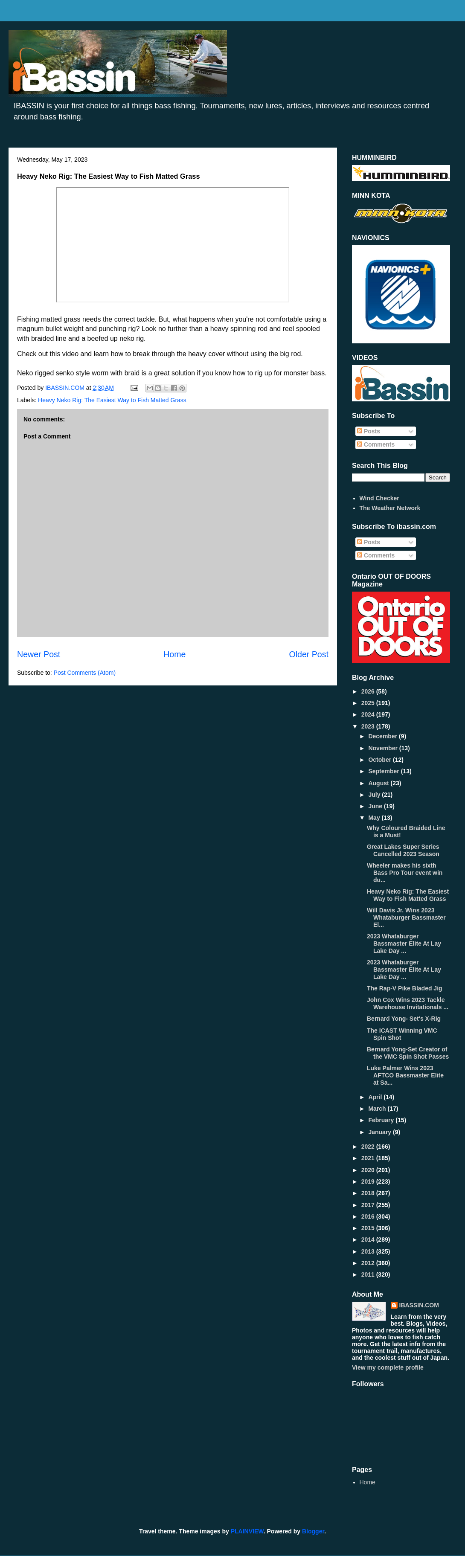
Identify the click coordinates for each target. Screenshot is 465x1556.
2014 (368, 1239)
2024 (368, 714)
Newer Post (38, 654)
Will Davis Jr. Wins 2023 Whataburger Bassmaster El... (406, 917)
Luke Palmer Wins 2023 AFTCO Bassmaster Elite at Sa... (405, 1075)
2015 (368, 1228)
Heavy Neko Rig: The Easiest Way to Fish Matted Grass (112, 400)
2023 (368, 726)
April (376, 1097)
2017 (368, 1205)
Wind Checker (379, 498)
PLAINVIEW (247, 1531)
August (379, 783)
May (374, 817)
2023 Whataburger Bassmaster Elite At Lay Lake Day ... (404, 943)
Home (174, 654)
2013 (368, 1251)
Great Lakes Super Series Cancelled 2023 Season (403, 850)
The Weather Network (390, 508)
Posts (368, 431)
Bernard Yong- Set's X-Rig (404, 1018)
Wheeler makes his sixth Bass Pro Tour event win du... (404, 872)
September (384, 771)
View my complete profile (388, 1367)
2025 (368, 703)
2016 (368, 1216)
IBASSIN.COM (65, 387)
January (380, 1132)
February (381, 1120)
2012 (368, 1263)
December (383, 736)
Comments (376, 444)
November (383, 748)
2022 (368, 1146)
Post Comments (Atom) (85, 672)
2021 (368, 1158)
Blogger (313, 1531)
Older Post (308, 654)
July (375, 794)
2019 (368, 1181)
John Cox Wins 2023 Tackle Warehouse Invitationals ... (407, 1003)
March (377, 1108)
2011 (368, 1274)
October (380, 759)
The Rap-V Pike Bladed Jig (404, 988)
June (376, 806)
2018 (368, 1193)
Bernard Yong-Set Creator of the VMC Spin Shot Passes (408, 1053)
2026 (368, 691)
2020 (368, 1170)
